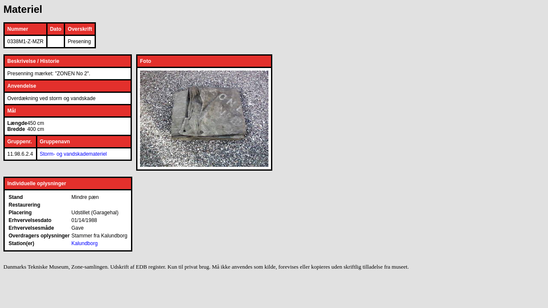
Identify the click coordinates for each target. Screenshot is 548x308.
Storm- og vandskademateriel (73, 154)
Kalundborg (84, 243)
